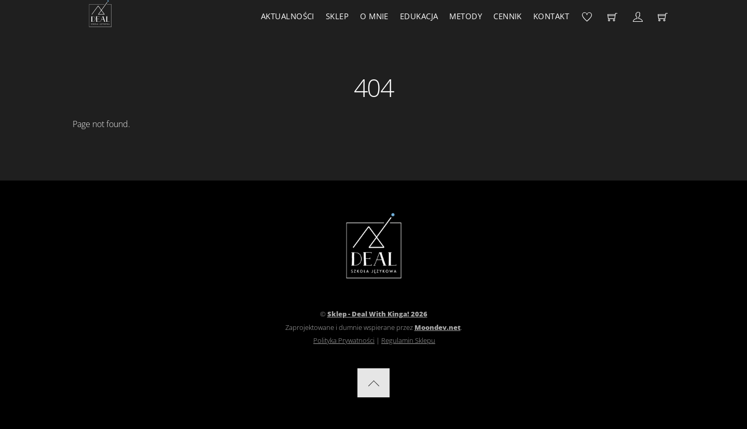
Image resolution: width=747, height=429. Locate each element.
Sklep (337, 16)
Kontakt (551, 16)
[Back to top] (373, 382)
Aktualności (287, 16)
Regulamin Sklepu (408, 340)
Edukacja (419, 16)
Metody (465, 16)
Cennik (507, 16)
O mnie (374, 16)
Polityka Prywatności (344, 340)
